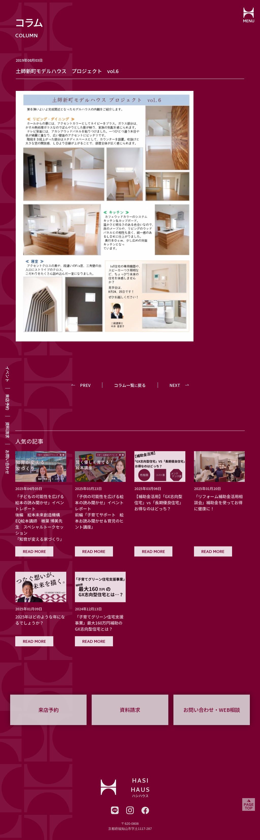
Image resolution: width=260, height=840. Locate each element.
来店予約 (8, 402)
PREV (85, 385)
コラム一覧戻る (130, 385)
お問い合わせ (8, 462)
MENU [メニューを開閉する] (248, 21)
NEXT (174, 385)
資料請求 (8, 430)
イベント (8, 374)
